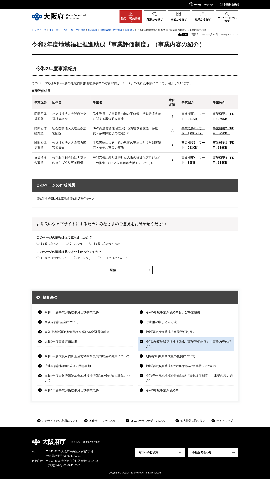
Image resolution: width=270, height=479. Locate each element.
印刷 (185, 34)
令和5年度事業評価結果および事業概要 (173, 312)
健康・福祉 (55, 30)
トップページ (39, 30)
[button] (201, 4)
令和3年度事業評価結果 (162, 390)
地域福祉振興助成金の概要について (170, 356)
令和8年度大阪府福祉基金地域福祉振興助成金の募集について (87, 356)
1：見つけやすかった (54, 258)
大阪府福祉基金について (61, 322)
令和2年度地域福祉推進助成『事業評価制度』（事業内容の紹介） (188, 344)
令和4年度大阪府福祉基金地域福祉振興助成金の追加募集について (87, 378)
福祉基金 (130, 30)
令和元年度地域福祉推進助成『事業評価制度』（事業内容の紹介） (189, 378)
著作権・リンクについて (104, 420)
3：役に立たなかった (107, 243)
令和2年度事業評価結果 (60, 341)
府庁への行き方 (148, 452)
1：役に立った (50, 243)
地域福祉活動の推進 (111, 30)
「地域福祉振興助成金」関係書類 (67, 366)
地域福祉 (93, 30)
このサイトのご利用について (60, 420)
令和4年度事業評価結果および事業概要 (71, 390)
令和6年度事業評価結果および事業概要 (71, 312)
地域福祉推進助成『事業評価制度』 (170, 332)
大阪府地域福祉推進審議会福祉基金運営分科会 (77, 332)
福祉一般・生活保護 (74, 30)
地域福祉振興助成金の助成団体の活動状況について (181, 366)
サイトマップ (224, 420)
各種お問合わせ (201, 452)
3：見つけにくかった (115, 258)
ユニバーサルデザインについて (150, 420)
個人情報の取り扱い (192, 420)
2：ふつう (76, 243)
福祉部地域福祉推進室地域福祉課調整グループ (65, 198)
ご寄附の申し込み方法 (161, 322)
